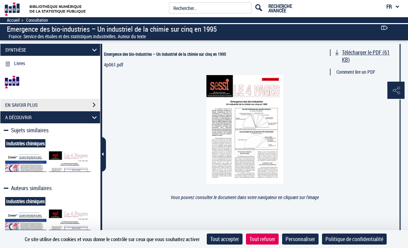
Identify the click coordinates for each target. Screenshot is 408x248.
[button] (396, 91)
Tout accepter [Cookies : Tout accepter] (224, 239)
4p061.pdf (113, 64)
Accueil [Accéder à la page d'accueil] (13, 20)
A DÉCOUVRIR (52, 117)
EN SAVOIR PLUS (52, 105)
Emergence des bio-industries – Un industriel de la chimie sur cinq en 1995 (165, 54)
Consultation (37, 20)
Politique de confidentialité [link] (354, 239)
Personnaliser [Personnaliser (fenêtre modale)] (300, 239)
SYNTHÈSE (52, 50)
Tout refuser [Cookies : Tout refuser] (262, 239)
